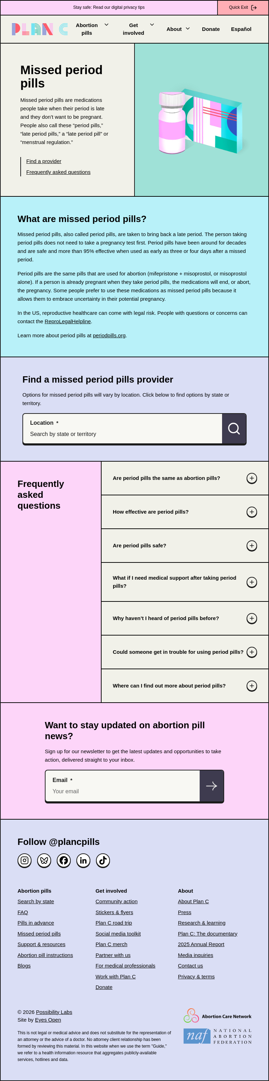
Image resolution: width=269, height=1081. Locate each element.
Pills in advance (36, 923)
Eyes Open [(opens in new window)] (48, 1020)
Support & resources (41, 944)
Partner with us (113, 955)
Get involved (139, 28)
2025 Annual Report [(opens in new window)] (201, 944)
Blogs (24, 966)
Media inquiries (195, 955)
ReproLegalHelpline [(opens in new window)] (68, 321)
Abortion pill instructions (45, 955)
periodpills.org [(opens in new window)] (109, 335)
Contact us (190, 966)
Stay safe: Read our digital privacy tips (109, 7)
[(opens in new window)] (217, 1015)
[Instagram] (25, 860)
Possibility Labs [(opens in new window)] (54, 1012)
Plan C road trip (114, 923)
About (178, 28)
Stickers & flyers (114, 912)
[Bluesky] (44, 860)
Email (60, 780)
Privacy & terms (196, 976)
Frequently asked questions (58, 172)
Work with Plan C (116, 976)
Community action (117, 901)
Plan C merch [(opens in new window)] (111, 944)
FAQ (23, 912)
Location (42, 423)
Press (184, 912)
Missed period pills (39, 934)
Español (241, 29)
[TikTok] (103, 860)
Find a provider (43, 161)
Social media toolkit (118, 934)
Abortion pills (93, 28)
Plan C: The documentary (207, 934)
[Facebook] (64, 860)
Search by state (36, 901)
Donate (211, 29)
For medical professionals (126, 966)
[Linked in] (83, 860)
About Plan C (193, 901)
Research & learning (202, 923)
